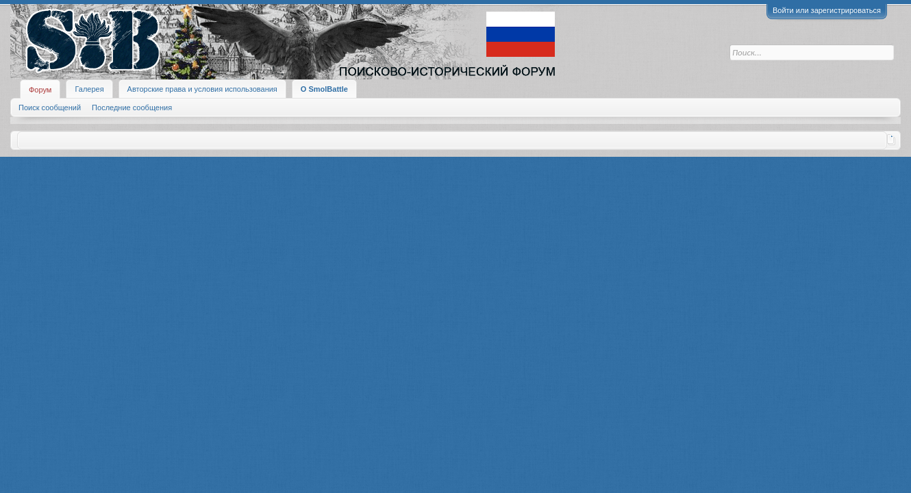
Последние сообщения (132, 107)
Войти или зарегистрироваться (827, 10)
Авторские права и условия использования (202, 89)
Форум (40, 90)
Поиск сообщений (49, 107)
